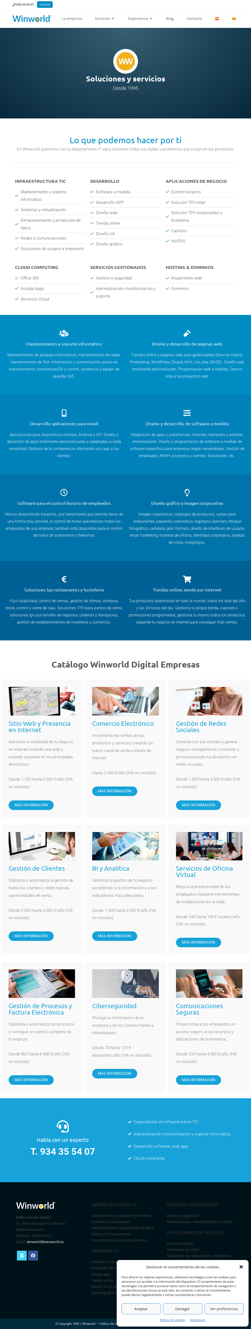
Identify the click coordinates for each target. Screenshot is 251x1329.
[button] (241, 1266)
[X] (22, 1255)
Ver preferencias (224, 1308)
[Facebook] (33, 1255)
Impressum (197, 1320)
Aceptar (141, 1308)
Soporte (44, 4)
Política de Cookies (112, 1324)
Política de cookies (172, 1320)
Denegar (182, 1308)
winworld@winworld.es (45, 1241)
